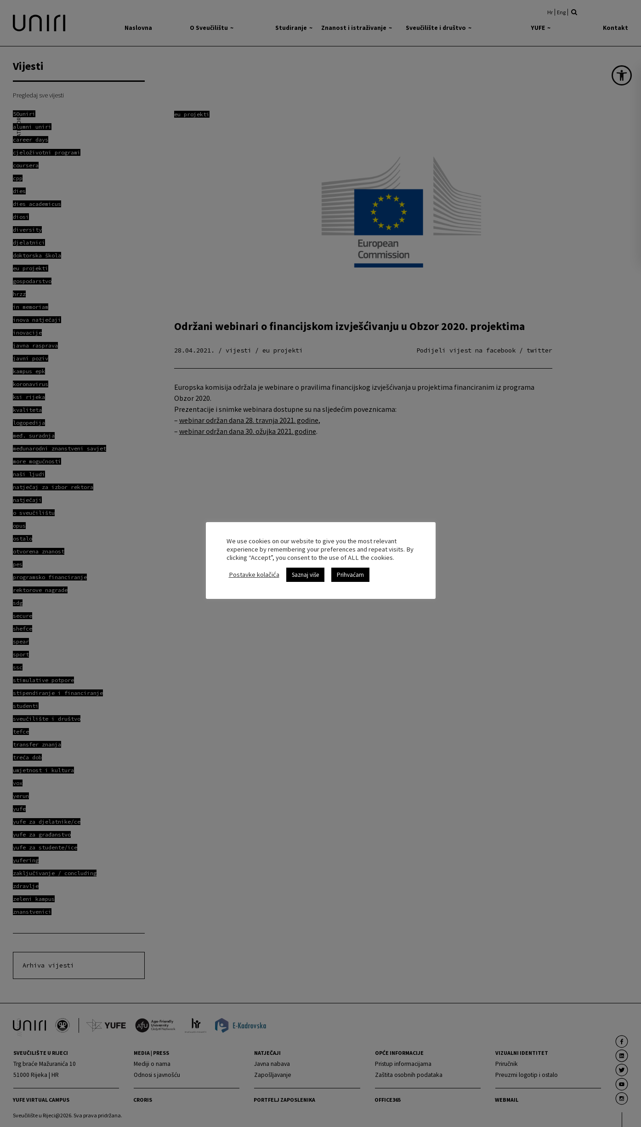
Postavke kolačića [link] (254, 574)
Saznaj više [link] (305, 575)
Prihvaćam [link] (350, 575)
